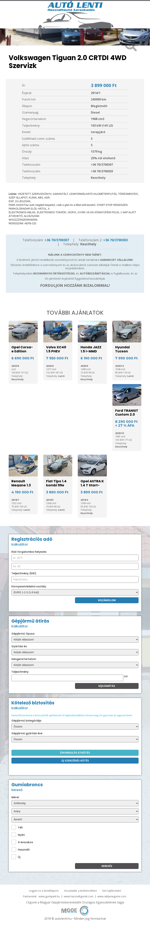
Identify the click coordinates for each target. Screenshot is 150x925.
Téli (16, 827)
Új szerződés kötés (75, 760)
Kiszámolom (107, 600)
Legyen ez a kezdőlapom (44, 890)
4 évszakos (22, 842)
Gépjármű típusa (22, 633)
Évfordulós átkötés (75, 752)
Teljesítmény (20, 672)
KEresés (107, 866)
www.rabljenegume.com (111, 896)
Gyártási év (19, 646)
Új (15, 856)
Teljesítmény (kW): (23, 573)
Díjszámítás (106, 686)
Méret (15, 797)
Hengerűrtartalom (23, 659)
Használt (20, 849)
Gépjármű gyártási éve (26, 733)
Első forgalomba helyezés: (29, 552)
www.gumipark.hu (49, 896)
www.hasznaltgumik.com (78, 896)
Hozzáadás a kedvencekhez (80, 890)
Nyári (18, 834)
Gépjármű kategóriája (26, 720)
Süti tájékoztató (111, 890)
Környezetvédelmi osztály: (28, 586)
